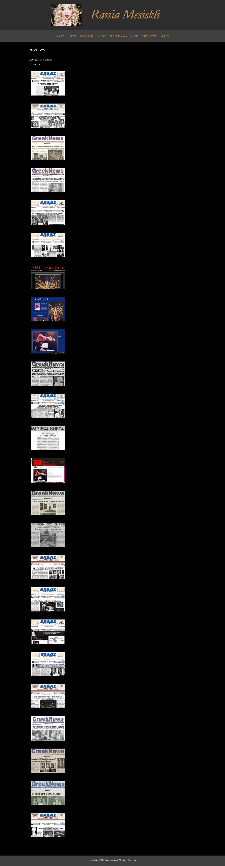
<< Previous (36, 65)
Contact (163, 35)
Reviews (101, 35)
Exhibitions (86, 35)
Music (134, 35)
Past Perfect (149, 35)
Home (60, 35)
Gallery (72, 35)
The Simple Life (119, 35)
